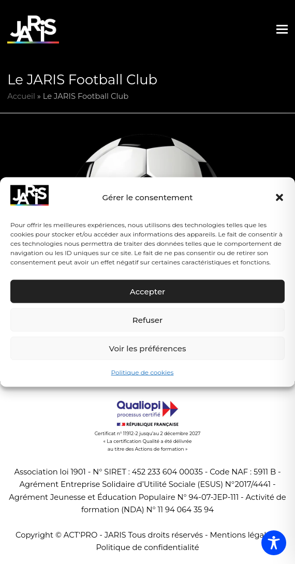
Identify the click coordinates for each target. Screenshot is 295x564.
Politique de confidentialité (147, 547)
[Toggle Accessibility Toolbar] (273, 542)
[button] (279, 197)
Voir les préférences (147, 348)
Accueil (21, 96)
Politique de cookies (142, 372)
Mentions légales (242, 535)
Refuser (147, 320)
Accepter (147, 291)
